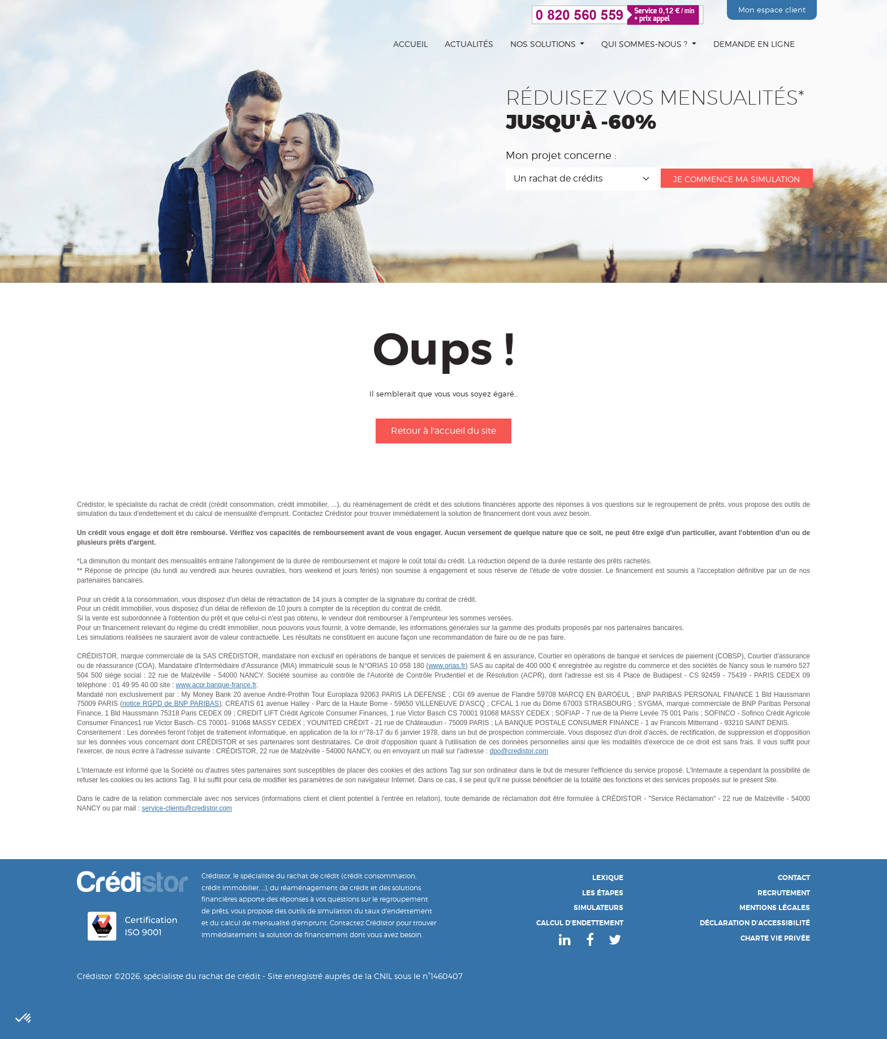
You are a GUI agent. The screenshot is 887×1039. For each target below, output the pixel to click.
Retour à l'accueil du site (443, 430)
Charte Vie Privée (775, 938)
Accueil (410, 44)
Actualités (469, 44)
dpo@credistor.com (518, 751)
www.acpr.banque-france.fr (216, 685)
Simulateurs (598, 907)
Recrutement (783, 893)
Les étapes (602, 893)
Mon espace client (772, 9)
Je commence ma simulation (736, 179)
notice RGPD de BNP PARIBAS (170, 704)
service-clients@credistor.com (187, 808)
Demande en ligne (754, 44)
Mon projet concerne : (561, 155)
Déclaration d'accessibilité (755, 923)
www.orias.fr (446, 666)
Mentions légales (774, 907)
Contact (794, 877)
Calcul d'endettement (579, 923)
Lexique (607, 877)
